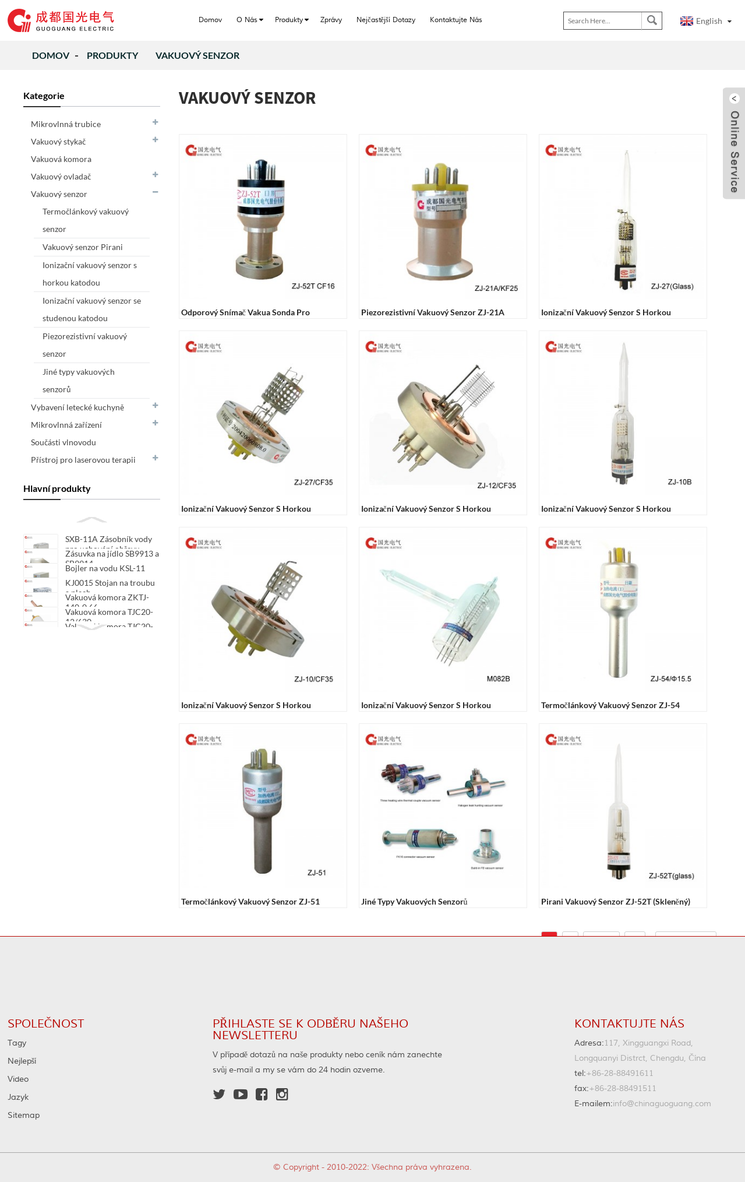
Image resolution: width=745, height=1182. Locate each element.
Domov (50, 55)
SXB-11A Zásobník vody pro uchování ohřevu (108, 544)
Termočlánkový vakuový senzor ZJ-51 (250, 901)
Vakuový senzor (197, 55)
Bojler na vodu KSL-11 (105, 580)
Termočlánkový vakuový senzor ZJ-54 (610, 705)
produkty (112, 55)
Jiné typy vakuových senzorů (414, 901)
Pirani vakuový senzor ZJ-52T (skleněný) (615, 901)
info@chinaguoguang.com (642, 1104)
